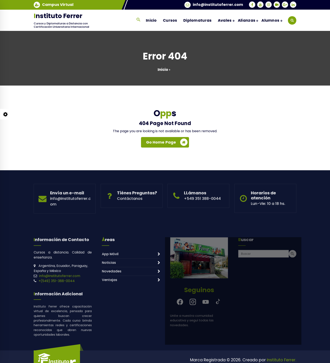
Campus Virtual (57, 4)
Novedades (111, 316)
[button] (138, 19)
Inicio (151, 20)
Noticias (109, 307)
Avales (225, 20)
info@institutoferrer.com (218, 4)
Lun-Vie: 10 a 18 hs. (268, 215)
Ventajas (109, 324)
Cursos (170, 20)
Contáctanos (129, 210)
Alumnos (270, 20)
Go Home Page (167, 143)
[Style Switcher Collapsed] (5, 114)
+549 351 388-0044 (202, 210)
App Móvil (110, 299)
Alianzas (246, 20)
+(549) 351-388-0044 (57, 325)
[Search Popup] (292, 20)
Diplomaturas (197, 20)
